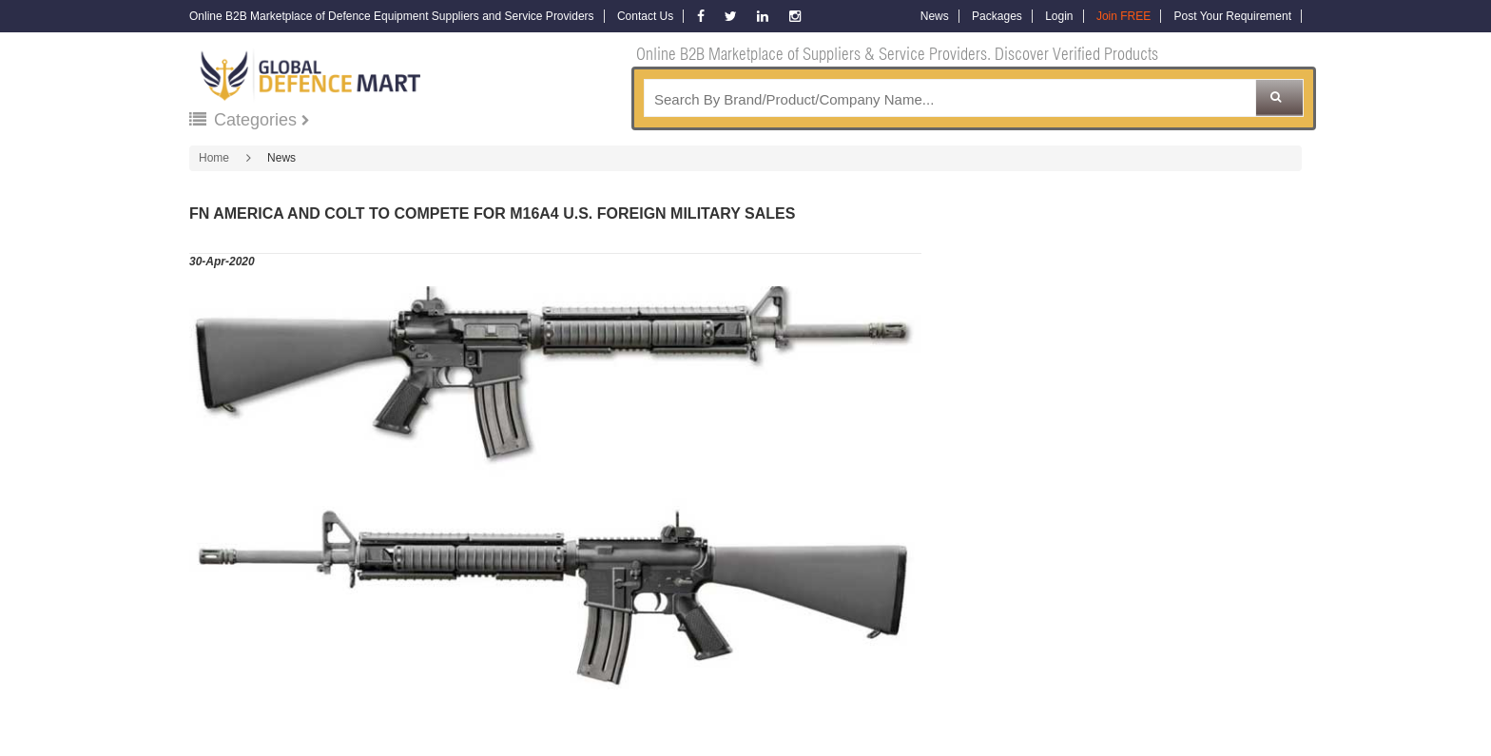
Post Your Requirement (1232, 16)
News (934, 16)
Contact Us (645, 16)
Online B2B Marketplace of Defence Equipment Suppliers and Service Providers (391, 16)
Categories (245, 119)
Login (1059, 16)
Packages (997, 16)
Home (214, 158)
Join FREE (1123, 16)
